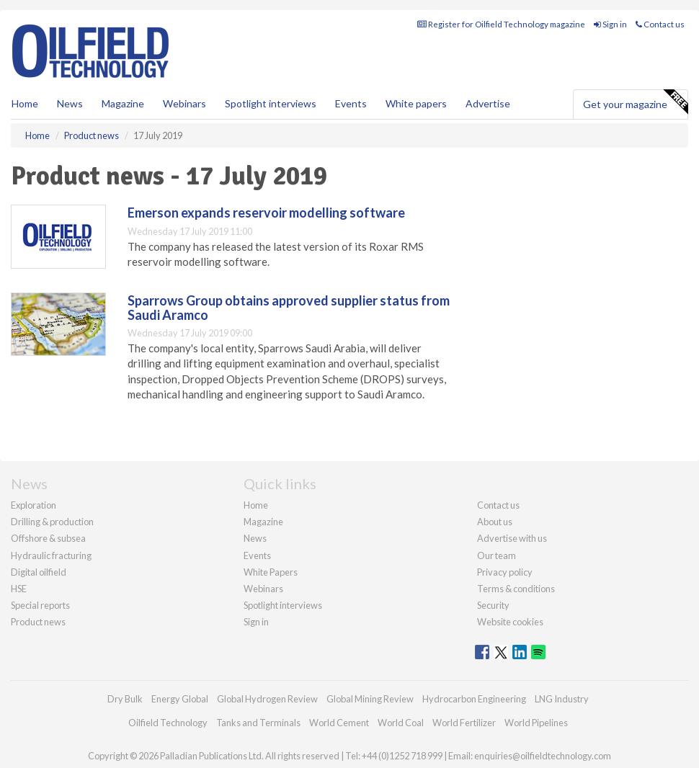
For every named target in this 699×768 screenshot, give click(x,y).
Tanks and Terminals (258, 722)
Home (25, 103)
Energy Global (179, 699)
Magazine (123, 103)
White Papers (271, 572)
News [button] (70, 103)
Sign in (610, 24)
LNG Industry (562, 699)
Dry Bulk (125, 699)
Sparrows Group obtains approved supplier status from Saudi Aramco (289, 308)
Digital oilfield (38, 572)
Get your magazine (635, 102)
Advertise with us (512, 538)
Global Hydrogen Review (267, 699)
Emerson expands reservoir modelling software (266, 212)
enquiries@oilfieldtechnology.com (542, 756)
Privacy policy (505, 572)
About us (494, 521)
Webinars (184, 103)
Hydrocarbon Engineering (474, 699)
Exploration (33, 505)
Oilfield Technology (168, 722)
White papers (416, 103)
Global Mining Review (370, 699)
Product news (38, 622)
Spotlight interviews (270, 103)
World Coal (401, 722)
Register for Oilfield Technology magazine (501, 24)
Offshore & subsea (48, 538)
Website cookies (510, 622)
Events (351, 103)
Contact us (660, 24)
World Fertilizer (464, 722)
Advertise (488, 103)
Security (493, 605)
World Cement (339, 722)
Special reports (40, 605)
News (255, 538)
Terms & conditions (516, 588)
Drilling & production (52, 521)
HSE (19, 588)
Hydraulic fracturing (51, 555)
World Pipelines (536, 722)
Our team (496, 555)
